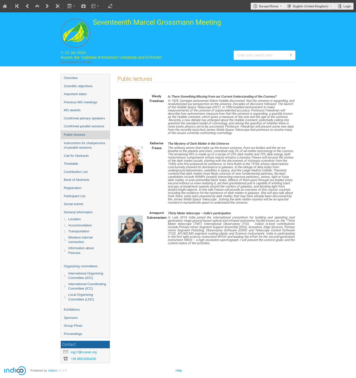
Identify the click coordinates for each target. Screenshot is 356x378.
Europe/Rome (268, 6)
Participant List (74, 196)
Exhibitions (72, 309)
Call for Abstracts (76, 156)
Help (179, 370)
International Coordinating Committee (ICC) (87, 286)
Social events (73, 204)
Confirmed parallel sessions (84, 126)
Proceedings (73, 334)
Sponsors (71, 318)
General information (78, 212)
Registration (72, 188)
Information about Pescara (81, 250)
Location (74, 219)
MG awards (72, 110)
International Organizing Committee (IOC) (85, 275)
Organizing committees (80, 266)
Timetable (71, 163)
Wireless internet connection (80, 240)
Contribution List (76, 172)
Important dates (75, 94)
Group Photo (73, 325)
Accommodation (80, 225)
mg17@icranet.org (83, 352)
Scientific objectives (78, 86)
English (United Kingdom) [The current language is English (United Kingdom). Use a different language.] (311, 6)
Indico (52, 370)
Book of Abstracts (76, 180)
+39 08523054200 (83, 359)
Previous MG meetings (80, 102)
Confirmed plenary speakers (84, 118)
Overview (71, 78)
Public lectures (74, 134)
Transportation (78, 231)
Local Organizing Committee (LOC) (81, 297)
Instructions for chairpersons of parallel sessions (84, 145)
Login (347, 6)
